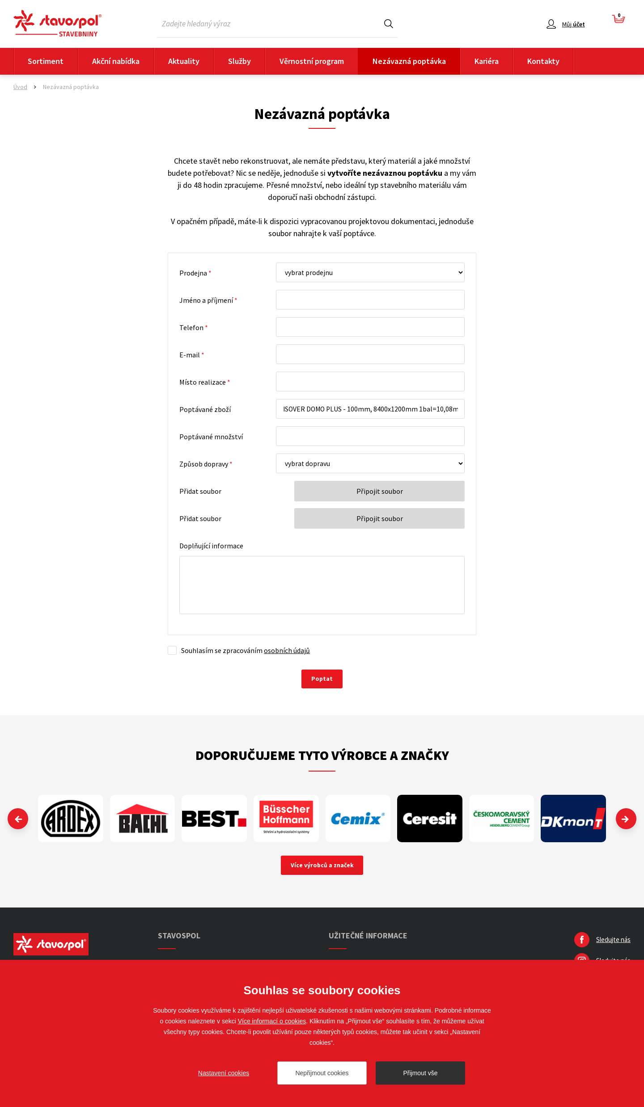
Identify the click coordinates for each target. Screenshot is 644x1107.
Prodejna (195, 272)
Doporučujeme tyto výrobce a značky (322, 755)
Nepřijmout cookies (321, 1073)
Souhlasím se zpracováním (245, 650)
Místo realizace (204, 381)
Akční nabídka (116, 61)
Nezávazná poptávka (409, 61)
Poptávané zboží (205, 409)
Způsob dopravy (206, 463)
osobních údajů (287, 650)
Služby (239, 61)
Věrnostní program (312, 61)
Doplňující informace (211, 545)
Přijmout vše (420, 1073)
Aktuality (183, 61)
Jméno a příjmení (208, 300)
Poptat (322, 679)
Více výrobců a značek (322, 866)
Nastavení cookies (223, 1073)
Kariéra (487, 61)
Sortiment (46, 61)
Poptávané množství (211, 436)
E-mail (191, 354)
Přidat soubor (200, 491)
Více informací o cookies (272, 1021)
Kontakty (543, 61)
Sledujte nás (613, 941)
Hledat (388, 23)
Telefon (193, 327)
